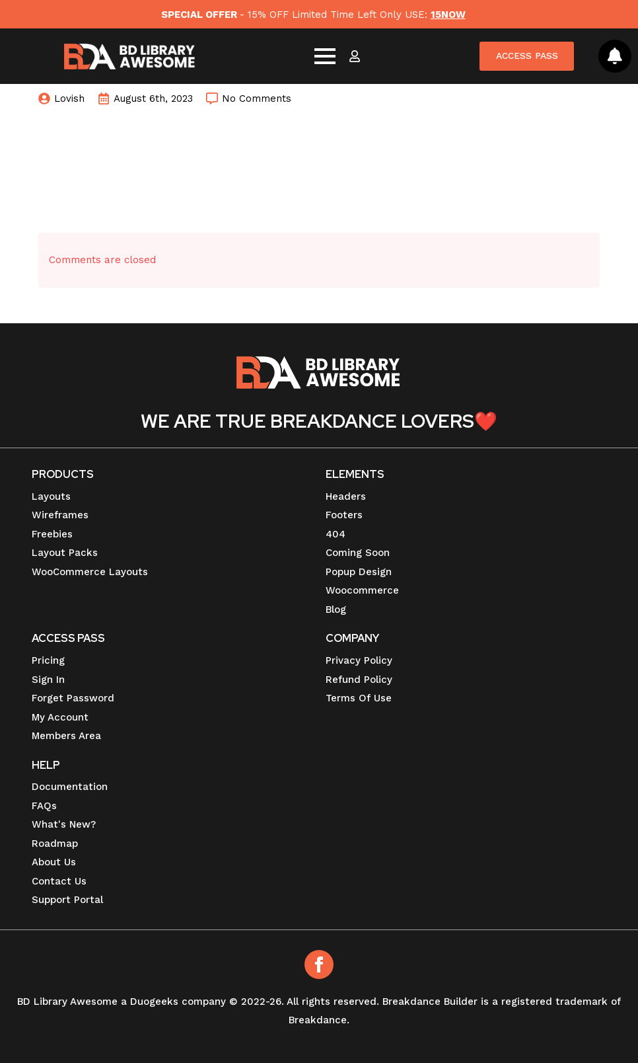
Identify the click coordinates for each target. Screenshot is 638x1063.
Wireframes (60, 515)
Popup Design (359, 572)
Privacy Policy (359, 660)
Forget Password (73, 698)
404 (335, 534)
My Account (60, 717)
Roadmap (55, 843)
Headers (346, 496)
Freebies (52, 534)
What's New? (64, 824)
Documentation (70, 787)
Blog (336, 609)
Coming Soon (358, 553)
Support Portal (67, 900)
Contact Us (59, 881)
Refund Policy (359, 680)
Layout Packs (65, 553)
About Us (54, 862)
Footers (344, 515)
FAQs (44, 806)
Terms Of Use (359, 698)
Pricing (48, 660)
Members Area (66, 736)
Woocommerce (362, 590)
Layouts (51, 496)
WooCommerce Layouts (90, 572)
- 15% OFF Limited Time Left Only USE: (313, 14)
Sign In (48, 680)
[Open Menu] (324, 56)
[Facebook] (319, 964)
